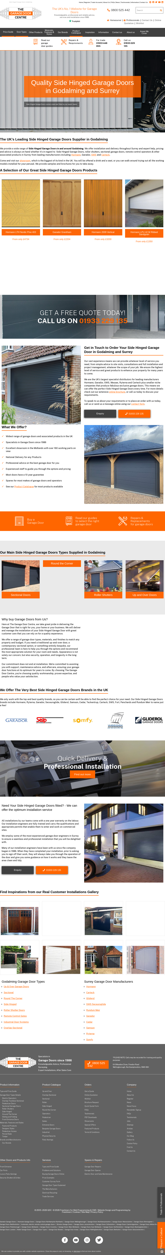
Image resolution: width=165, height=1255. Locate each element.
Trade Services (48, 1197)
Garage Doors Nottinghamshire (91, 1230)
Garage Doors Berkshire (112, 1230)
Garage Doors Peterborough (10, 1227)
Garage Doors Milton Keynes (150, 1224)
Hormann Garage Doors (26, 1222)
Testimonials (89, 1114)
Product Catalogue (24, 486)
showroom (25, 160)
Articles (130, 1129)
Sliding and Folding (9, 1117)
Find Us (130, 1147)
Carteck (105, 155)
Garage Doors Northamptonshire (99, 1222)
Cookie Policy (132, 1144)
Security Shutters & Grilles (10, 1178)
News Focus (131, 1106)
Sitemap (130, 1125)
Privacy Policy (97, 1212)
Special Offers (90, 1125)
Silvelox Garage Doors (64, 1224)
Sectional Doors (62, 594)
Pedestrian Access (9, 1131)
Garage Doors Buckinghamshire (136, 1227)
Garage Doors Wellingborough (75, 1222)
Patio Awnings (47, 1140)
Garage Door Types (40, 1230)
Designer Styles (8, 1129)
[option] (20, 579)
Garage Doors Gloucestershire (133, 1230)
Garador (90, 1016)
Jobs (128, 1121)
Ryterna (90, 1033)
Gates (44, 1121)
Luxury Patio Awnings (8, 1174)
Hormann (76, 155)
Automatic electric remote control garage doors (38, 1224)
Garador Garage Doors (8, 1222)
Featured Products (9, 1126)
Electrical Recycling (49, 1193)
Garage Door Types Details (10, 1095)
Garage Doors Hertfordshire (113, 1227)
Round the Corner (103, 563)
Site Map (85, 1212)
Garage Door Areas (71, 1230)
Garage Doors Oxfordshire (105, 1224)
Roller (44, 1102)
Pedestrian (46, 1117)
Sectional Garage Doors (11, 1106)
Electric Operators (9, 1098)
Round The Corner (13, 998)
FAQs (87, 1110)
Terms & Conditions (92, 1132)
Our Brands (6, 1143)
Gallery (129, 1132)
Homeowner (114, 20)
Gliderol (90, 998)
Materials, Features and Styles (12, 1123)
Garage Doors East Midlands (91, 1227)
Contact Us (147, 20)
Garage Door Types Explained (53, 1185)
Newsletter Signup (134, 1110)
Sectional (9, 992)
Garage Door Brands (56, 1230)
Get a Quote (89, 1091)
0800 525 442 (118, 10)
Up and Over (47, 1091)
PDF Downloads (91, 1117)
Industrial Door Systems (16, 1022)
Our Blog (130, 1136)
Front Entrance (6, 1167)
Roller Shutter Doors (14, 1010)
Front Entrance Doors (10, 1119)
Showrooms (89, 1121)
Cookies (76, 1212)
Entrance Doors (48, 1125)
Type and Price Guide (8, 1091)
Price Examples (48, 1178)
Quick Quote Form (92, 1106)
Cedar (89, 1022)
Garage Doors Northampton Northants (49, 1222)
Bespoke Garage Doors (51, 1129)
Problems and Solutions (51, 1170)
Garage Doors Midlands (30, 1227)
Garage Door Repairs (93, 1167)
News (129, 1102)
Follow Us (130, 1140)
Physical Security (49, 1136)
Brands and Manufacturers (10, 1140)
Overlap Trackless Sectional (13, 1101)
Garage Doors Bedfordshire (9, 1224)
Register (130, 1099)
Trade (161, 1204)
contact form (138, 404)
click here (77, 1251)
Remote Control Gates (15, 1016)
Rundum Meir (93, 1010)
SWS (93, 155)
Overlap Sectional (13, 1028)
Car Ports (3, 1170)
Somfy (89, 1039)
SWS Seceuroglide (96, 1004)
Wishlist (140, 23)
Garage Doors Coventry (48, 1227)
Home (129, 1091)
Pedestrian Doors (9, 1104)
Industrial (46, 1132)
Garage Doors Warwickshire (122, 1222)
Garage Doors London (7, 1230)
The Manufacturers (49, 1189)
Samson (90, 1028)
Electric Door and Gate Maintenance (98, 1174)
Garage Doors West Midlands (69, 1227)
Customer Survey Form (51, 1182)
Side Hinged (20, 594)
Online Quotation (91, 1095)
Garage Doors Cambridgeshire (127, 1224)
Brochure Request (92, 1102)
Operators (46, 1114)
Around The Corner (9, 1114)
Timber (5, 1137)
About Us (130, 1095)
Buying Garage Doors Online (53, 1174)
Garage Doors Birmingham (143, 1222)
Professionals (131, 20)
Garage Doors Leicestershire (84, 1224)
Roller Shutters (144, 594)
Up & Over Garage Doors (16, 986)
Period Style (7, 1134)
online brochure (117, 392)
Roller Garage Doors (24, 1230)
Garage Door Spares (93, 1170)
